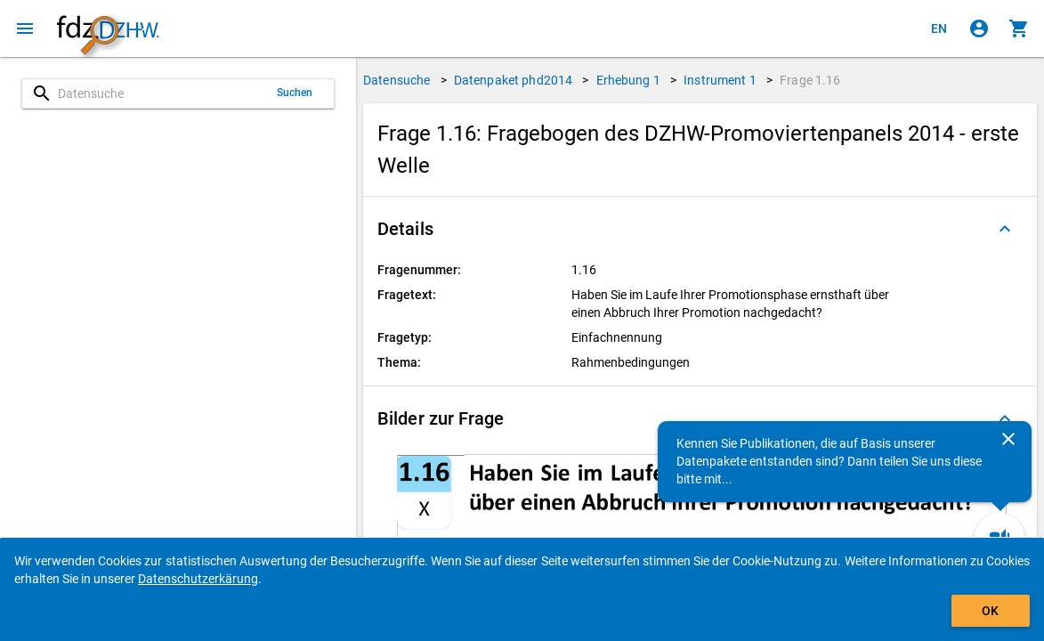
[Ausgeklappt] (1005, 229)
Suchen (295, 92)
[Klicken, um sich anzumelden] (979, 28)
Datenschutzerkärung (198, 579)
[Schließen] (1008, 439)
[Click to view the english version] (939, 28)
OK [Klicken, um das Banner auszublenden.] (990, 611)
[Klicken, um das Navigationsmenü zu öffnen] (25, 28)
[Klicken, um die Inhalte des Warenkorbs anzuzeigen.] (1019, 28)
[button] (700, 229)
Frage (810, 80)
